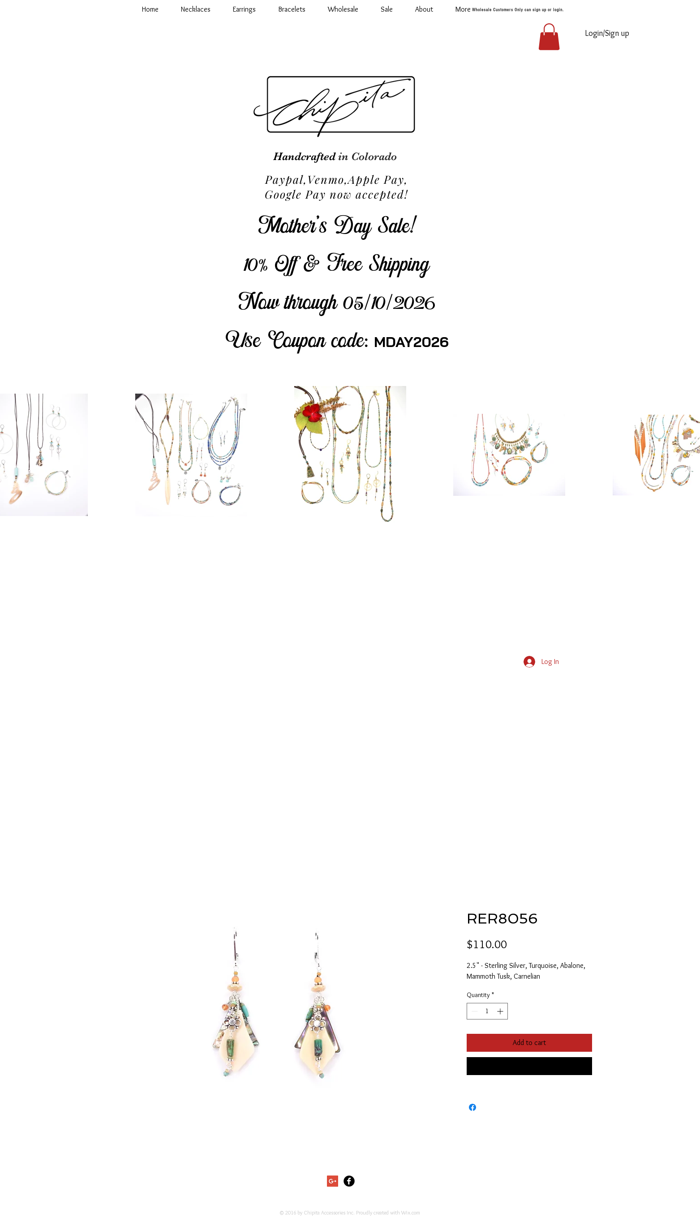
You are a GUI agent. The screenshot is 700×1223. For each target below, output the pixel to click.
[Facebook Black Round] (349, 1181)
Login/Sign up (607, 33)
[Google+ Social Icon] (332, 1181)
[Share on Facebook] (472, 1107)
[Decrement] (473, 1011)
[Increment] (501, 1011)
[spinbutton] (487, 1011)
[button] (343, 9)
